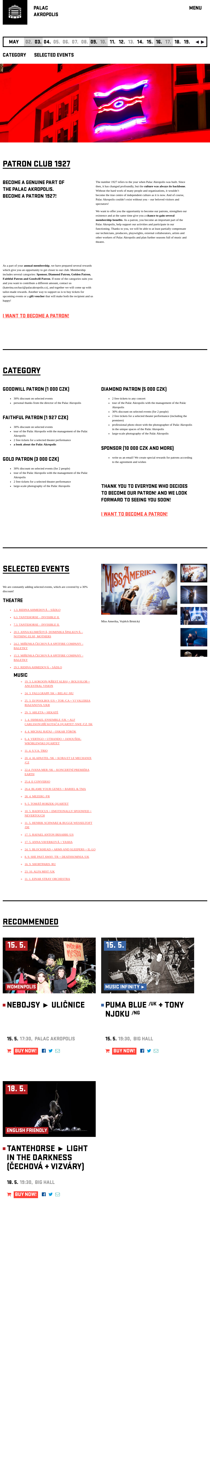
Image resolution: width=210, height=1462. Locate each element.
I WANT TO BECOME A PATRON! (36, 316)
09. (94, 42)
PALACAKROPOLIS (46, 11)
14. (140, 42)
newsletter (172, 1324)
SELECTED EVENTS (54, 55)
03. (38, 42)
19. (187, 42)
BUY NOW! (26, 1051)
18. (177, 42)
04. (47, 42)
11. (112, 42)
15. (150, 42)
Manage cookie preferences (24, 1388)
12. (122, 42)
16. (159, 42)
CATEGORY (14, 55)
